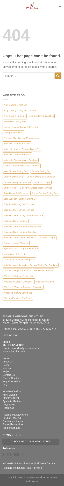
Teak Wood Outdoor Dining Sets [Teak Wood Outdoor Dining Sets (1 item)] (19, 259)
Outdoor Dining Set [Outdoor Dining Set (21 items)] (41, 171)
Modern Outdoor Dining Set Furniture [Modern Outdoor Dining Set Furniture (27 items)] (22, 165)
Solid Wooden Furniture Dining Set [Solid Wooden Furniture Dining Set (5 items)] (20, 199)
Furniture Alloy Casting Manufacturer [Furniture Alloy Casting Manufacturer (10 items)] (21, 138)
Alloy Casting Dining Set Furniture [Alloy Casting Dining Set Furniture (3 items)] (20, 110)
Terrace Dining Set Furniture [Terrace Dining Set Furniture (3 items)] (17, 270)
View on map (10, 335)
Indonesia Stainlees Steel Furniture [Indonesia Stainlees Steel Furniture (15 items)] (21, 160)
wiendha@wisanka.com (26, 348)
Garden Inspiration (13, 421)
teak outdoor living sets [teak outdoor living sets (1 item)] (15, 254)
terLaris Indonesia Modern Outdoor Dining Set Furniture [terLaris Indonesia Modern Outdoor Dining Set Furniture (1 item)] (31, 265)
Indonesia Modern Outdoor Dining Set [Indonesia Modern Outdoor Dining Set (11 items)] (22, 149)
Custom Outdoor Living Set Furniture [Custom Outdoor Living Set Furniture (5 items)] (21, 127)
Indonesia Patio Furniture (28, 467)
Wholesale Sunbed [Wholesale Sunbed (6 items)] (44, 281)
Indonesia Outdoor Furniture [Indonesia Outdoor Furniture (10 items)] (17, 154)
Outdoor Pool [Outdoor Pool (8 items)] (10, 188)
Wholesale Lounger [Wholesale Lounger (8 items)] (43, 270)
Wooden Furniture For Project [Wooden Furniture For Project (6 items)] (18, 298)
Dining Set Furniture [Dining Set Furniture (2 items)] (13, 132)
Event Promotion (13, 424)
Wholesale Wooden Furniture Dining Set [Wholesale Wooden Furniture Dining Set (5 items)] (23, 287)
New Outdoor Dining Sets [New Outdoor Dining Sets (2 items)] (16, 171)
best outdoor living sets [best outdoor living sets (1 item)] (15, 121)
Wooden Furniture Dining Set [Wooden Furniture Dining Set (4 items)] (18, 292)
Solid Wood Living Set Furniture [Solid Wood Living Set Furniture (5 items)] (19, 204)
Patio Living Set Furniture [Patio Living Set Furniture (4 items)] (16, 193)
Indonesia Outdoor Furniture (18, 463)
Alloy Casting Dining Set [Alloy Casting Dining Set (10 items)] (15, 105)
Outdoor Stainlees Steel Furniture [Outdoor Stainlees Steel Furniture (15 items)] (36, 188)
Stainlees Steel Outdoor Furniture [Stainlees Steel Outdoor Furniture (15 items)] (20, 237)
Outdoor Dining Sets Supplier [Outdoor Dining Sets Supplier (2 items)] (41, 176)
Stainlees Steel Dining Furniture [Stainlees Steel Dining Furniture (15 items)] (19, 210)
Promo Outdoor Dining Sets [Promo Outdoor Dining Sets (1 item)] (44, 193)
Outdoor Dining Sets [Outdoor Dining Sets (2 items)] (13, 176)
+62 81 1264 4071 (14, 345)
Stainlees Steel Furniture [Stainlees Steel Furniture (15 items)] (15, 221)
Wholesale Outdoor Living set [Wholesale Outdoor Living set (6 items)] (18, 281)
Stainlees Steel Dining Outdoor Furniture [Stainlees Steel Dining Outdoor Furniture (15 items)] (23, 215)
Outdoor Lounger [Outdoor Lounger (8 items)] (42, 182)
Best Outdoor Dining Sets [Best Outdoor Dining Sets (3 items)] (41, 116)
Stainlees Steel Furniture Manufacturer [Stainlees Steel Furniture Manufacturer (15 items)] (22, 226)
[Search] (60, 6)
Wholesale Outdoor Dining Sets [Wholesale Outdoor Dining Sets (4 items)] (19, 276)
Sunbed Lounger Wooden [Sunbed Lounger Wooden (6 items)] (16, 243)
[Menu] (5, 6)
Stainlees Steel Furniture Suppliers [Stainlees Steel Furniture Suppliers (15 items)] (20, 232)
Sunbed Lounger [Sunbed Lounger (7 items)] (47, 237)
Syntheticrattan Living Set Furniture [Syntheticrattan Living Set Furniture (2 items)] (21, 248)
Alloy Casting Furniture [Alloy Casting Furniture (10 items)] (15, 116)
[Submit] (58, 75)
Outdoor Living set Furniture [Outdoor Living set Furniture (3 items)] (17, 182)
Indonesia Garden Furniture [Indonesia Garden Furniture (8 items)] (17, 143)
